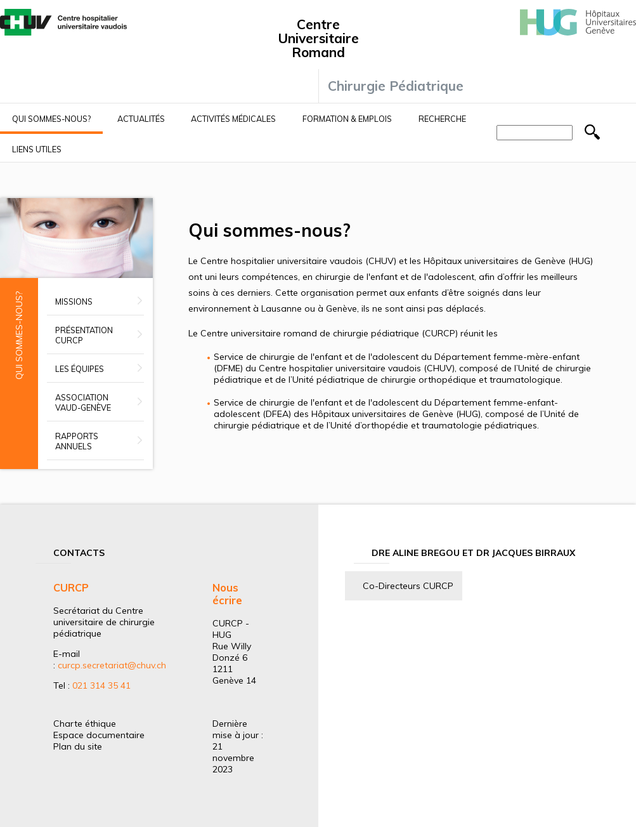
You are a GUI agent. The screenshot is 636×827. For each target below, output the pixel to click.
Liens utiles (37, 149)
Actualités (141, 119)
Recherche (442, 119)
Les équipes (79, 369)
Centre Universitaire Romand (318, 38)
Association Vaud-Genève (83, 402)
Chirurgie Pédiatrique (396, 85)
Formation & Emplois (347, 119)
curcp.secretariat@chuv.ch (112, 665)
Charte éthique (84, 723)
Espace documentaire (99, 735)
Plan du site (77, 746)
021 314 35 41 (101, 685)
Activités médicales (233, 119)
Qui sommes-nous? (51, 119)
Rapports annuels (76, 441)
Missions (74, 301)
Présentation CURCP (84, 335)
